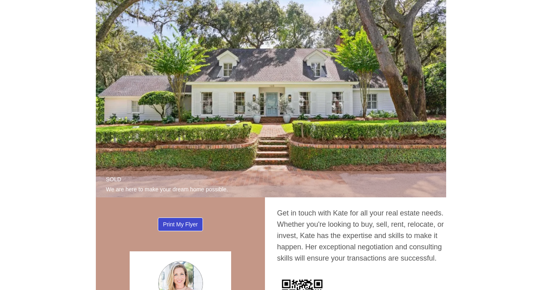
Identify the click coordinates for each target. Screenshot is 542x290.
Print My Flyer (180, 224)
